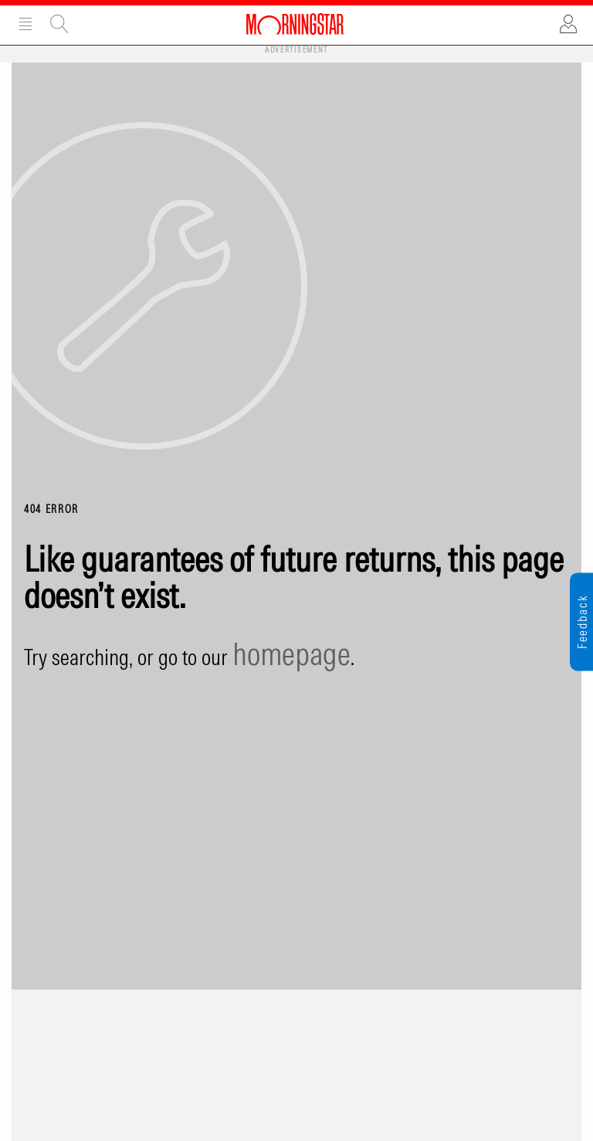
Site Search (59, 24)
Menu (25, 24)
